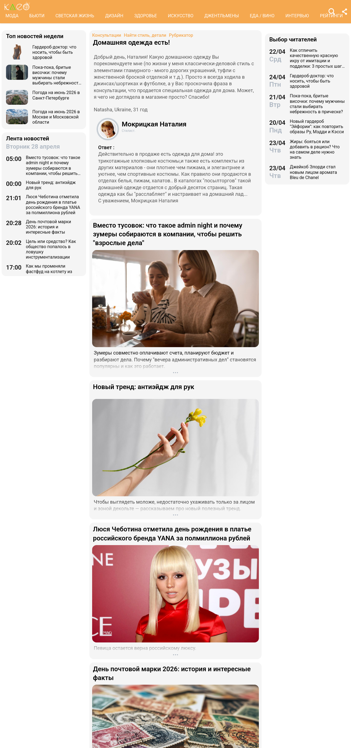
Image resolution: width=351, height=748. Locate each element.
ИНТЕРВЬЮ (297, 15)
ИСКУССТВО (180, 15)
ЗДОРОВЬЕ (145, 15)
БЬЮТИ (36, 15)
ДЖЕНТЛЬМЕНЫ (221, 15)
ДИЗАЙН (114, 15)
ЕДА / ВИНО (262, 15)
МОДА (11, 15)
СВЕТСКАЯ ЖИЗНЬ (74, 15)
